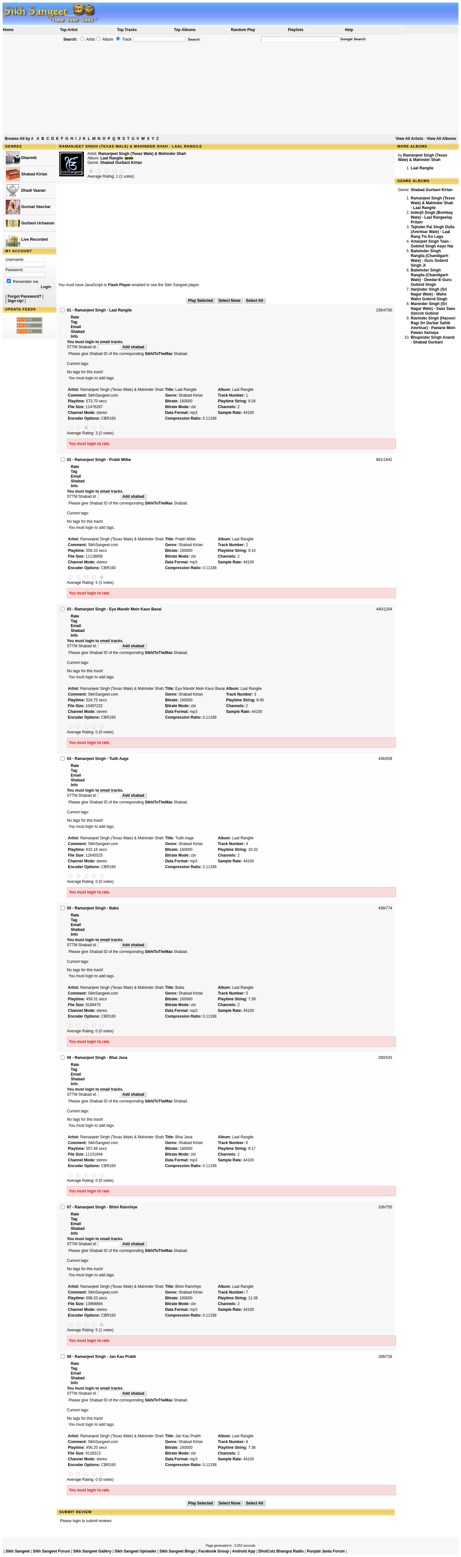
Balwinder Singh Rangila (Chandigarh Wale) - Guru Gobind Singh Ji (429, 258)
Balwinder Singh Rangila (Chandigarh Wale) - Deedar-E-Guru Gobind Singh (431, 277)
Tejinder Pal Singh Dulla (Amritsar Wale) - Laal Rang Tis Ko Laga (432, 232)
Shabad (78, 331)
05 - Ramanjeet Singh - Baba (92, 908)
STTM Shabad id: (93, 347)
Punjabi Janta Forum (326, 1551)
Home (8, 30)
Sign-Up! (16, 301)
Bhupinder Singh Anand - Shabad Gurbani (433, 339)
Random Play (243, 30)
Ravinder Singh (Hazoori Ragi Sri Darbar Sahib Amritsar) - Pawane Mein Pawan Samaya (433, 325)
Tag (74, 322)
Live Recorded (27, 239)
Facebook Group (213, 1551)
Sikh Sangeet (17, 1551)
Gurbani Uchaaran (30, 223)
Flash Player (119, 285)
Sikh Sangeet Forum (51, 1551)
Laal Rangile (422, 168)
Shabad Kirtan (26, 174)
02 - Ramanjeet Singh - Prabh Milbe (99, 459)
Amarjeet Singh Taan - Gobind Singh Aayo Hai (432, 243)
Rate (75, 317)
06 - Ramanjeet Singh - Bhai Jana (97, 1057)
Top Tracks (127, 30)
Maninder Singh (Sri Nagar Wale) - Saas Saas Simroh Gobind (433, 309)
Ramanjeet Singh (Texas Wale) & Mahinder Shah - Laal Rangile (433, 203)
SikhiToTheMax (159, 353)
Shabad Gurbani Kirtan (121, 162)
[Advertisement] (230, 88)
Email (76, 327)
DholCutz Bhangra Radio (280, 1551)
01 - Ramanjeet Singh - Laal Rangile (99, 310)
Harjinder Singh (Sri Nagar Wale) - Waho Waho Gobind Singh (429, 294)
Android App (243, 1551)
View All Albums (441, 138)
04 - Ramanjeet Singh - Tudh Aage (98, 758)
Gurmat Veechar (28, 207)
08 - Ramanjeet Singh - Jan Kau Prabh (101, 1356)
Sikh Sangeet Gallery (92, 1551)
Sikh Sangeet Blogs (177, 1551)
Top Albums (185, 30)
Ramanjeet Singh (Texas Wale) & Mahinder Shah (142, 153)
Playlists (295, 30)
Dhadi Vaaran (25, 190)
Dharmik (21, 158)
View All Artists (409, 138)
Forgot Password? (24, 296)
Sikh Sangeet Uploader (136, 1551)
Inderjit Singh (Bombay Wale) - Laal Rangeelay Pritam (432, 217)
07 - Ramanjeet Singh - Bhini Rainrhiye (102, 1207)
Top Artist (68, 30)
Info (74, 336)
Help (349, 30)
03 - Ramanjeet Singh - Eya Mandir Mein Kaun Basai (114, 609)
